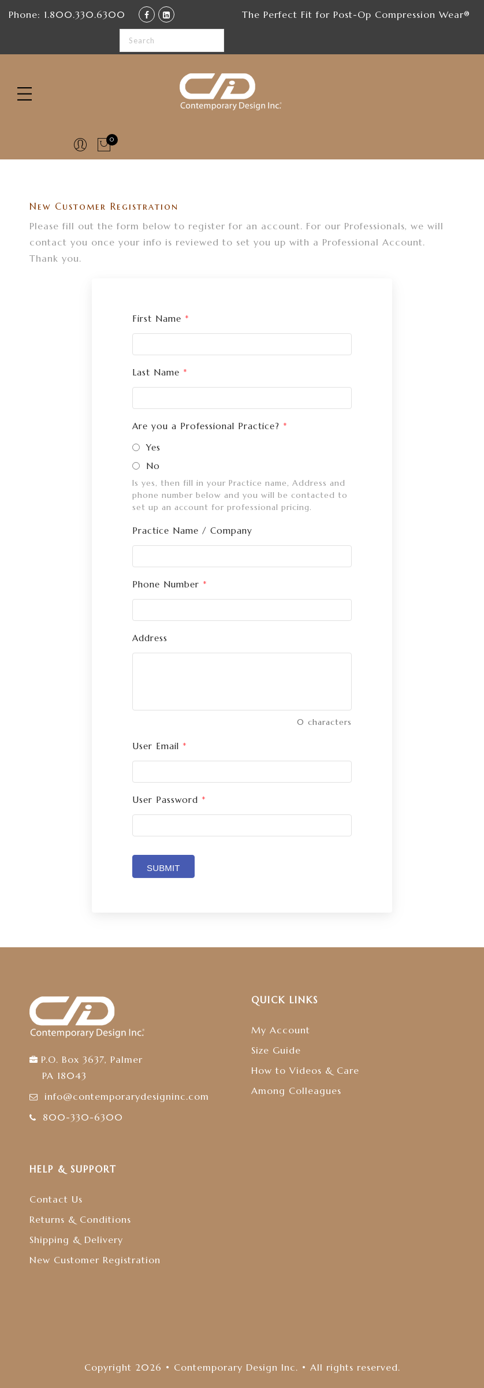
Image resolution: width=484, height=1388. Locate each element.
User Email (159, 745)
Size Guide (276, 1050)
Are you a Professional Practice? (210, 426)
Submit (163, 868)
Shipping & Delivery (76, 1239)
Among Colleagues (296, 1090)
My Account (280, 1030)
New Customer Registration (95, 1260)
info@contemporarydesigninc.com (126, 1096)
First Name (160, 318)
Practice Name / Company (192, 530)
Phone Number (169, 584)
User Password (169, 799)
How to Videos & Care (305, 1070)
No (153, 465)
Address (149, 637)
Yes (153, 447)
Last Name (160, 372)
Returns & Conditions (80, 1219)
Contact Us (56, 1199)
